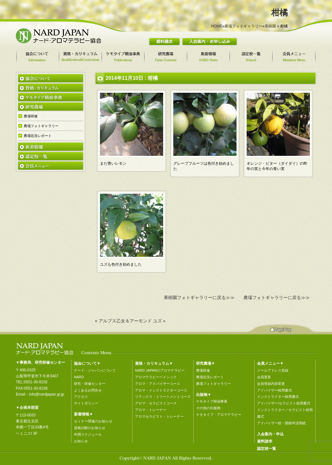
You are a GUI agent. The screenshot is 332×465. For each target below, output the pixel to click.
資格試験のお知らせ (89, 428)
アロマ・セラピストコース (156, 403)
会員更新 (264, 377)
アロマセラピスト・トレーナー (159, 416)
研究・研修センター (89, 384)
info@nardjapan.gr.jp (46, 394)
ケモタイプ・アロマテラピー (218, 414)
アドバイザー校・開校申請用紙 (281, 423)
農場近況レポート (210, 377)
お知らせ (81, 441)
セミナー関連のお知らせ (93, 421)
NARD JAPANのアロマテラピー (160, 370)
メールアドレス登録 (272, 370)
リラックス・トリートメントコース (163, 396)
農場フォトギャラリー (243, 26)
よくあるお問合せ (88, 390)
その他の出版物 (208, 408)
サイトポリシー (86, 403)
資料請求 (264, 441)
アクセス (81, 396)
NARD (79, 377)
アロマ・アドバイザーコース (157, 384)
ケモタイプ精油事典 (211, 401)
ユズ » (159, 320)
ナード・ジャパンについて (95, 370)
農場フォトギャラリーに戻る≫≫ (276, 297)
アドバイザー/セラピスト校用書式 (283, 403)
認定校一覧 (266, 448)
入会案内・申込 (270, 434)
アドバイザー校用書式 (274, 390)
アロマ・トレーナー (150, 410)
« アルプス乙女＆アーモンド (123, 320)
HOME (216, 26)
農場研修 (203, 370)
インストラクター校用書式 (278, 396)
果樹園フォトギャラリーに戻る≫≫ (199, 297)
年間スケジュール (88, 434)
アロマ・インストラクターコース (161, 390)
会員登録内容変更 (271, 384)
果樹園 (270, 26)
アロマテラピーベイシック (156, 377)
